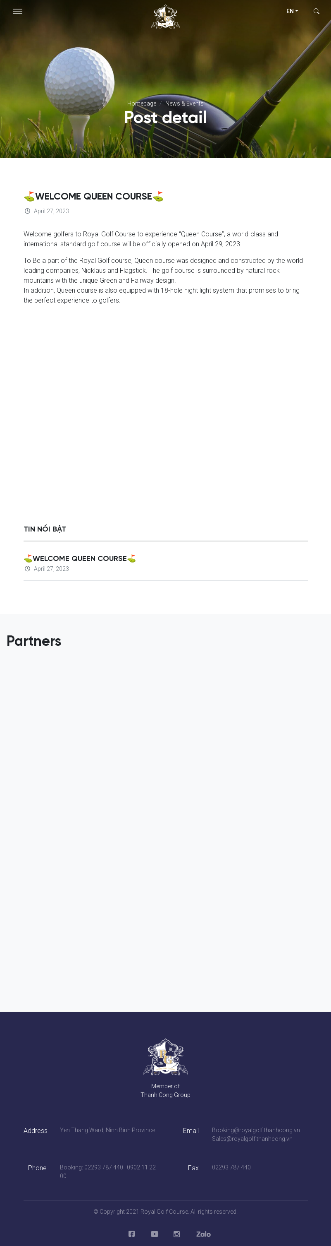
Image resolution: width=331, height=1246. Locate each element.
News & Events (184, 103)
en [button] (290, 11)
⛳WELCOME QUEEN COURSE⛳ (80, 559)
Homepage (141, 103)
